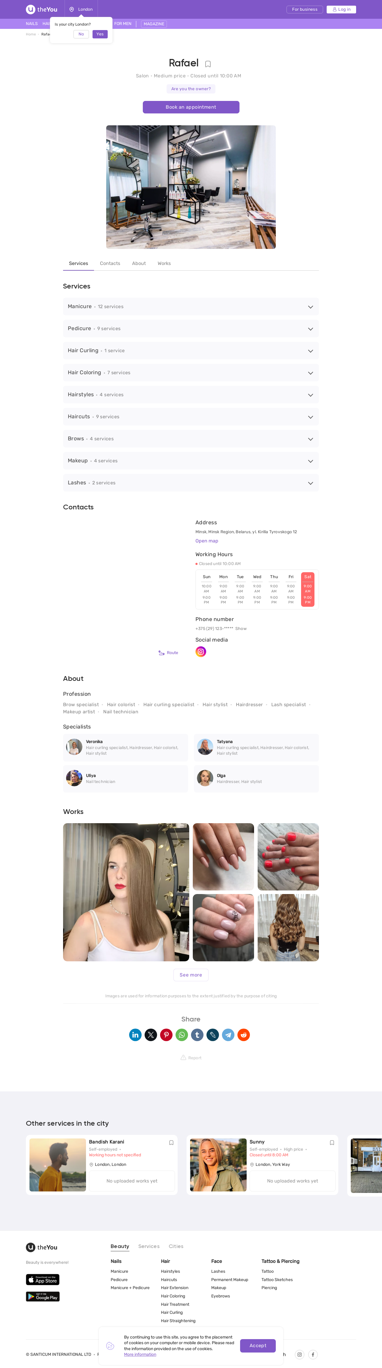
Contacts (110, 263)
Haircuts (169, 1279)
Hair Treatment (175, 1304)
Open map (206, 541)
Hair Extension (174, 1287)
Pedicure (119, 1279)
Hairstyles (170, 1271)
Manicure (119, 1271)
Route (168, 653)
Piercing (269, 1287)
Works (164, 263)
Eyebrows (220, 1296)
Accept (258, 1345)
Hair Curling (172, 1312)
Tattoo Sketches (277, 1279)
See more (191, 975)
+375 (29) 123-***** (214, 628)
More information (140, 1354)
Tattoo (268, 1271)
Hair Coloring (173, 1296)
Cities (176, 1246)
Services (78, 263)
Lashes (218, 1271)
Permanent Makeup (229, 1279)
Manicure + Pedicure (130, 1287)
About (139, 263)
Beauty (120, 1246)
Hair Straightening (178, 1320)
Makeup (218, 1287)
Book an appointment (191, 107)
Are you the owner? (191, 88)
